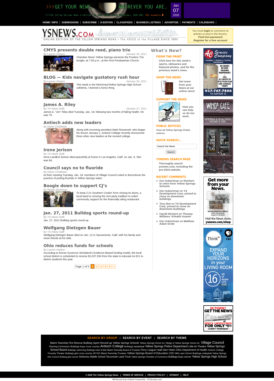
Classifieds (124, 22)
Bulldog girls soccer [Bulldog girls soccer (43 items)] (69, 357)
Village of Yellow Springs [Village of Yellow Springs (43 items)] (177, 343)
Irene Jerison (58, 150)
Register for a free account (210, 40)
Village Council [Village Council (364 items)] (212, 342)
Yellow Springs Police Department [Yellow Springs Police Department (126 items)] (166, 346)
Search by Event (137, 337)
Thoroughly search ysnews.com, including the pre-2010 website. (176, 166)
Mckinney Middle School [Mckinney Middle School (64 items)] (92, 356)
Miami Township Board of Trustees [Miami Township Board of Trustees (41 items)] (123, 350)
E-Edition (106, 22)
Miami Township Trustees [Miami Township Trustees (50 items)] (113, 353)
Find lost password (210, 36)
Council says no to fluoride (73, 168)
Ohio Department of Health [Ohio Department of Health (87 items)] (191, 349)
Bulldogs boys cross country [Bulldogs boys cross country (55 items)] (85, 346)
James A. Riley (59, 104)
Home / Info (50, 22)
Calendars (206, 22)
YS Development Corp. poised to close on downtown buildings (177, 194)
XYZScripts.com (154, 379)
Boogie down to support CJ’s (75, 185)
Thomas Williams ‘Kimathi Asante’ (176, 215)
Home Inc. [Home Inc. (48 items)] (195, 343)
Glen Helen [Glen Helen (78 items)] (169, 349)
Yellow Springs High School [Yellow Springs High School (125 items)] (209, 356)
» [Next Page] (114, 266)
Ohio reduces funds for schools (78, 245)
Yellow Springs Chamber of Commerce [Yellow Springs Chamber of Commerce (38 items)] (149, 357)
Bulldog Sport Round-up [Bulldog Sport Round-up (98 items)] (97, 342)
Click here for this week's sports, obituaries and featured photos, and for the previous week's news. (176, 65)
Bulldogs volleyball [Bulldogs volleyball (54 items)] (202, 353)
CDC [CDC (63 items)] (171, 353)
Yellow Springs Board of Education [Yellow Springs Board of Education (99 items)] (147, 353)
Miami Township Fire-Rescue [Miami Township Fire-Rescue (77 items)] (66, 342)
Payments (188, 22)
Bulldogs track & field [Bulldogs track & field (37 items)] (96, 350)
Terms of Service (132, 375)
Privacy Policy (156, 375)
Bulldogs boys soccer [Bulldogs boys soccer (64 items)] (179, 356)
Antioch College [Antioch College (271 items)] (112, 346)
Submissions (70, 22)
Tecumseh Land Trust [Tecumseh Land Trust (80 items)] (118, 356)
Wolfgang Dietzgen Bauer (72, 228)
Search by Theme (172, 337)
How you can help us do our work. (188, 111)
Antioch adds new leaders (72, 122)
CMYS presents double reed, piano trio (87, 50)
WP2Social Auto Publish (123, 379)
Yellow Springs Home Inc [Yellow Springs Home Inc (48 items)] (152, 343)
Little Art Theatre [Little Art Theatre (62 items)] (197, 346)
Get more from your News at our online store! (187, 86)
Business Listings (148, 22)
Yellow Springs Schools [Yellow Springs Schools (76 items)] (126, 342)
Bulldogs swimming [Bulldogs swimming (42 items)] (77, 350)
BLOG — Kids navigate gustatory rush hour (91, 77)
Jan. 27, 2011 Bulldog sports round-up (86, 213)
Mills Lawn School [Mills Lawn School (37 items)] (183, 353)
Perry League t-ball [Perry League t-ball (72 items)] (151, 349)
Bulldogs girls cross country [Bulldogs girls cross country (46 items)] (78, 353)
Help (186, 375)
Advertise (171, 22)
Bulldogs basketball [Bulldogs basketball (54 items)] (134, 346)
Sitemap (174, 375)
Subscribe (89, 22)
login (207, 30)
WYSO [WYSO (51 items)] (96, 353)
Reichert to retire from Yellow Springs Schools (177, 183)
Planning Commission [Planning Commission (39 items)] (59, 346)
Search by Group (102, 337)
